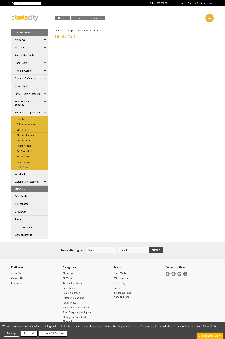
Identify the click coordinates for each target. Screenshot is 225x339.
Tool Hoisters (23, 162)
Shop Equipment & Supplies (25, 103)
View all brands (23, 234)
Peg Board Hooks (25, 151)
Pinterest (179, 274)
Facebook (168, 274)
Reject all (29, 333)
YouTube (185, 274)
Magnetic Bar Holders (27, 135)
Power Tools (21, 86)
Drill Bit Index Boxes (26, 124)
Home (58, 30)
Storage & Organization (28, 112)
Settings (11, 333)
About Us (63, 18)
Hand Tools (21, 63)
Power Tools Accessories (28, 93)
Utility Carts (22, 167)
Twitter (173, 274)
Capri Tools (21, 196)
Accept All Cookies (53, 333)
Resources (96, 18)
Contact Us (79, 18)
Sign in (191, 3)
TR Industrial (22, 203)
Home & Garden (23, 70)
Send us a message (208, 336)
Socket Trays (23, 156)
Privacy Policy (210, 326)
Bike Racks (22, 119)
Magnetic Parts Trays (27, 140)
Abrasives (20, 39)
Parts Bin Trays (24, 145)
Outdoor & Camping (25, 78)
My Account (179, 3)
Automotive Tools (24, 55)
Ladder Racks (23, 129)
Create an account (205, 3)
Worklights (20, 174)
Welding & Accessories (27, 181)
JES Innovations (23, 227)
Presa (18, 219)
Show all (67, 321)
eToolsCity (20, 211)
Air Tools (19, 47)
